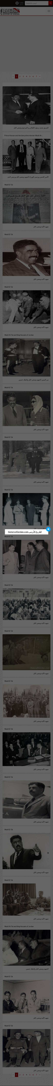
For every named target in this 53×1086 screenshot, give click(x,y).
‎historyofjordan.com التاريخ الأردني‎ (25, 532)
